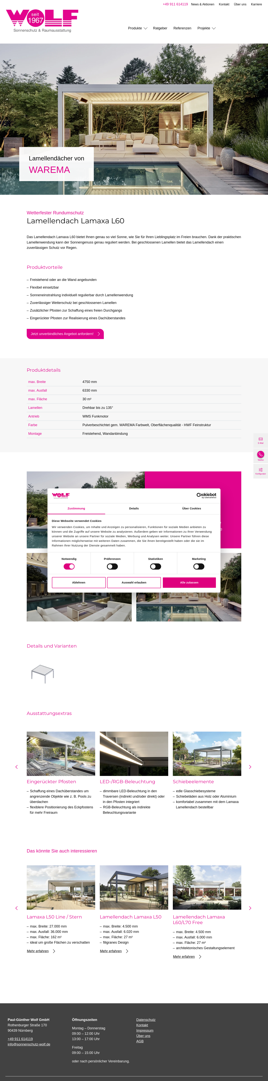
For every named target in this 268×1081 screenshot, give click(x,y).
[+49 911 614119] (260, 456)
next (250, 768)
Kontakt (223, 4)
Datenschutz (146, 1020)
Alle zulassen (189, 582)
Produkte (135, 28)
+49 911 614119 (174, 4)
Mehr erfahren (41, 951)
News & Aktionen (201, 4)
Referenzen (182, 28)
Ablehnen (78, 582)
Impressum (144, 1030)
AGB (140, 1041)
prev (18, 768)
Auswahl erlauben (134, 582)
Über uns (239, 4)
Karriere (255, 4)
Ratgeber (160, 28)
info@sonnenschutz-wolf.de (29, 1044)
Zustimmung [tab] (76, 508)
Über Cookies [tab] (191, 508)
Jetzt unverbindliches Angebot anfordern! (65, 334)
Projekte (203, 28)
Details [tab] (134, 508)
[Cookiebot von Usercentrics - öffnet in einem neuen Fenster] (199, 496)
